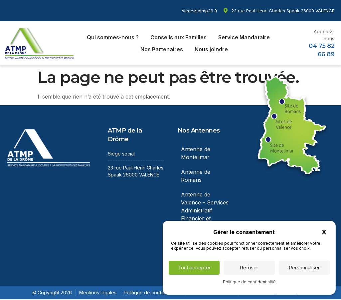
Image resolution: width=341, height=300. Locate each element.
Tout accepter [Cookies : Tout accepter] (194, 267)
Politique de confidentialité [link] (249, 281)
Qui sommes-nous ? (113, 37)
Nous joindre (211, 49)
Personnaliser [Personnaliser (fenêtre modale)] (304, 267)
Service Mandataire (244, 37)
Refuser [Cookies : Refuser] (249, 267)
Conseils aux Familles (178, 37)
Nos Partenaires (161, 49)
